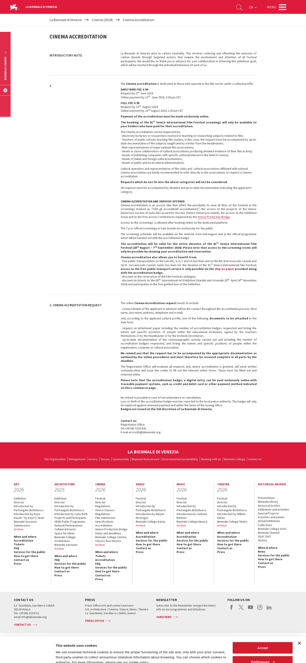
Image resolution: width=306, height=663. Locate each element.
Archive (18, 529)
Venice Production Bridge (214, 217)
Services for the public (29, 552)
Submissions (22, 525)
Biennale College (234, 459)
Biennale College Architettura (65, 539)
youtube (250, 609)
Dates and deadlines (108, 533)
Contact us (255, 459)
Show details (65, 650)
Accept (262, 624)
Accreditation (23, 540)
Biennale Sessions (25, 521)
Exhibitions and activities (273, 509)
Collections (265, 525)
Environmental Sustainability (180, 459)
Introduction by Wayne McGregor (150, 516)
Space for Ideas (64, 533)
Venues (105, 459)
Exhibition (20, 498)
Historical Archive (269, 506)
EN (252, 7)
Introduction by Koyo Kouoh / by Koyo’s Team (29, 516)
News (261, 551)
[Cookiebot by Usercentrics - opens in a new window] (27, 655)
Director (19, 502)
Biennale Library (268, 502)
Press (18, 564)
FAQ (16, 548)
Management (77, 459)
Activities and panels (271, 517)
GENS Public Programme (69, 521)
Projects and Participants (70, 518)
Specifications (104, 521)
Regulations (102, 506)
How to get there (26, 556)
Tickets (19, 544)
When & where (268, 548)
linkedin (269, 609)
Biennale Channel (268, 533)
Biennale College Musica (192, 521)
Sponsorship (121, 459)
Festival (100, 498)
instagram (259, 609)
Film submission (105, 518)
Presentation (266, 498)
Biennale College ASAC (272, 529)
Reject (262, 651)
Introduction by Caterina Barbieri (192, 516)
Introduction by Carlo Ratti (71, 514)
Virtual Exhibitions (269, 521)
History (93, 459)
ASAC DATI (264, 536)
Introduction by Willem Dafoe (231, 516)
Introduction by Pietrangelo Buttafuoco (29, 508)
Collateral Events (65, 529)
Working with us (211, 459)
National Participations (68, 525)
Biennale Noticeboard (145, 459)
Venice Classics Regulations (105, 512)
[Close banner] (299, 619)
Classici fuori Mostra (108, 541)
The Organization (55, 459)
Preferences (263, 638)
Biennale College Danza (150, 521)
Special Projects (268, 513)
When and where (25, 537)
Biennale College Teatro (232, 521)
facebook (231, 609)
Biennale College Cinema (110, 537)
